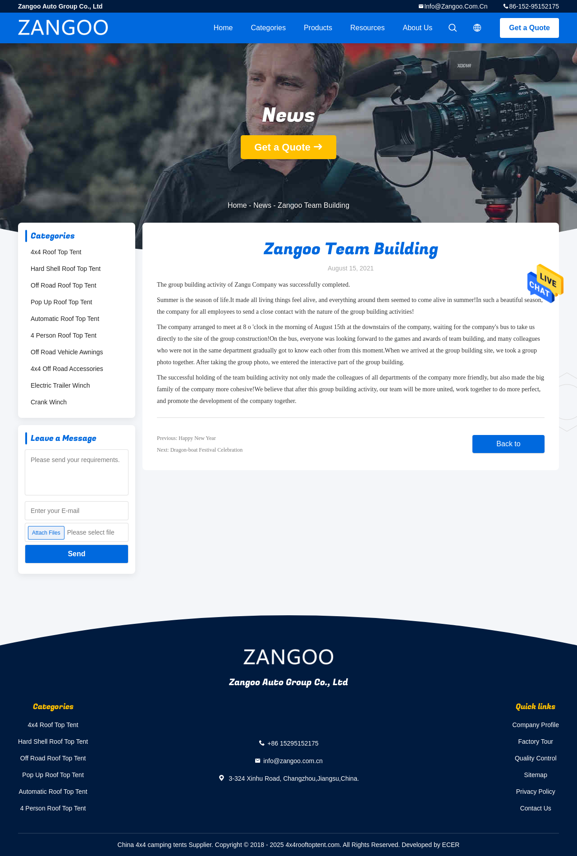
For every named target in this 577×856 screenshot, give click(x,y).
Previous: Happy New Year (186, 438)
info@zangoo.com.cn (455, 6)
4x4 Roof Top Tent (56, 252)
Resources (367, 28)
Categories (268, 28)
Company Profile (536, 724)
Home (223, 28)
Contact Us (535, 808)
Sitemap (535, 774)
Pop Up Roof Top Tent (61, 302)
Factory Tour (535, 741)
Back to (508, 444)
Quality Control (536, 758)
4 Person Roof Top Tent (63, 335)
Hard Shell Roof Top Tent (66, 268)
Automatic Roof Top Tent (65, 318)
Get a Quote (529, 28)
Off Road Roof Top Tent (63, 285)
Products (318, 28)
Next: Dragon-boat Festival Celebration (200, 450)
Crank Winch (49, 402)
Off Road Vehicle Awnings (67, 352)
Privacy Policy (535, 791)
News (262, 205)
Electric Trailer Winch (60, 385)
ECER (451, 844)
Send (76, 554)
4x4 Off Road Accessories (67, 368)
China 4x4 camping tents (152, 844)
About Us (418, 28)
